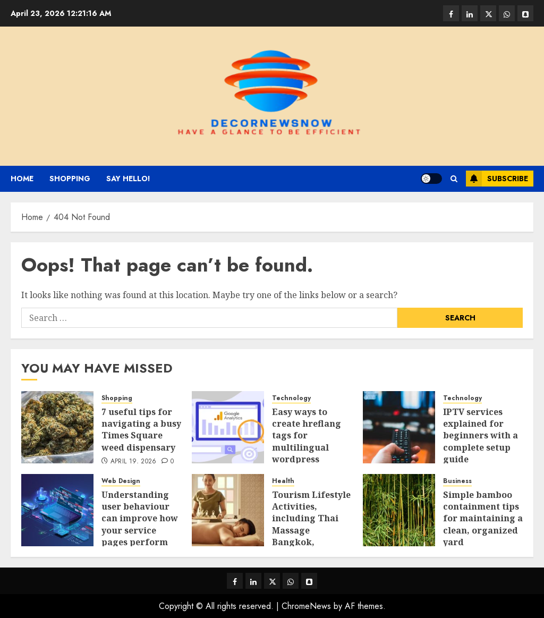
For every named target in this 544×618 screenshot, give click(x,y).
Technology (291, 398)
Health (283, 481)
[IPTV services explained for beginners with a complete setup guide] (399, 427)
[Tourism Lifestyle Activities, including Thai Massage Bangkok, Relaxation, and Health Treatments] (228, 510)
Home (22, 178)
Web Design (120, 481)
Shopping (69, 178)
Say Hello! (128, 178)
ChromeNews (306, 606)
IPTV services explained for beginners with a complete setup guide (480, 435)
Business (457, 481)
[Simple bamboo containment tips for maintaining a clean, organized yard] (399, 510)
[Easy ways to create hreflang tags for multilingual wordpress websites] (228, 427)
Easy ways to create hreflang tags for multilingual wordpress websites (306, 441)
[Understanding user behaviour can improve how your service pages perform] (57, 510)
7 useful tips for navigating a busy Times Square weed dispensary (141, 429)
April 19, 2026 (133, 462)
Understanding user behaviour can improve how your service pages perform (139, 518)
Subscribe (497, 179)
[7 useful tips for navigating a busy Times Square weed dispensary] (57, 427)
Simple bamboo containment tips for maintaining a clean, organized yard (483, 518)
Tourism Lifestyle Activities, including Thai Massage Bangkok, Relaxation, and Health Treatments (311, 536)
